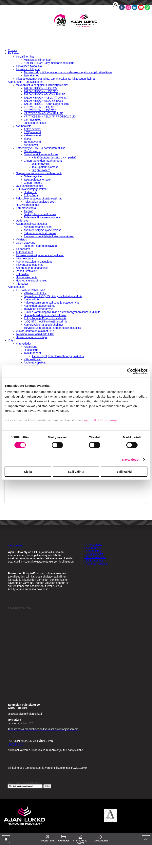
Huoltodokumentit (26, 277)
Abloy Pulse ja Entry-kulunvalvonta (45, 318)
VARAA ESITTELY (35, 293)
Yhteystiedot (23, 343)
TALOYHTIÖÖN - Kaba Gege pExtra (46, 103)
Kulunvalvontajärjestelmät (32, 189)
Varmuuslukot (32, 119)
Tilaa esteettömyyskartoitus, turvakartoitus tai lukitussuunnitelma (55, 78)
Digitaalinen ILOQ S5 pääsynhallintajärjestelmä (53, 296)
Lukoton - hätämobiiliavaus (40, 245)
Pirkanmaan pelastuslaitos (40, 233)
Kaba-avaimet (32, 135)
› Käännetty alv (93, 560)
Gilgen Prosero (41, 170)
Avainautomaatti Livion (38, 226)
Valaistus (21, 239)
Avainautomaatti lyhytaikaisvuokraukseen (49, 236)
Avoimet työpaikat (35, 362)
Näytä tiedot (131, 459)
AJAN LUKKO (15, 545)
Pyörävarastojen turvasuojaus (34, 261)
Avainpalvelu (31, 144)
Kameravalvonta (26, 208)
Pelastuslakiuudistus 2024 (40, 201)
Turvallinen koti (25, 56)
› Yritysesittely (93, 550)
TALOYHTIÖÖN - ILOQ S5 (40, 88)
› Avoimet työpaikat (96, 563)
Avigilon (28, 211)
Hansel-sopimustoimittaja (31, 337)
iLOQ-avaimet (32, 132)
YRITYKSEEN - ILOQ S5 (39, 107)
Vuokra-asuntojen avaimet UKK (35, 331)
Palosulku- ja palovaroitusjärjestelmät (39, 198)
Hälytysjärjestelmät (27, 204)
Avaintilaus (30, 346)
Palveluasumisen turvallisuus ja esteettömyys (51, 302)
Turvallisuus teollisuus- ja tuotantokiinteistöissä (52, 327)
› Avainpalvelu (93, 547)
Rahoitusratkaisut (26, 271)
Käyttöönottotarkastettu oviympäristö (54, 157)
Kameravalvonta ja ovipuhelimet (43, 324)
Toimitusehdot (32, 353)
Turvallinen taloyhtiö (28, 69)
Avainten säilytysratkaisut (31, 223)
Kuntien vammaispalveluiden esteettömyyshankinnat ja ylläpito (62, 312)
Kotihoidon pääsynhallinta (39, 305)
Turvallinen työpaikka (29, 66)
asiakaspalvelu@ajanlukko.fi (25, 713)
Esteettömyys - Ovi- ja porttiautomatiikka (41, 148)
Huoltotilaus (31, 349)
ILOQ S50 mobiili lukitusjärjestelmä (45, 321)
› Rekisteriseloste (94, 557)
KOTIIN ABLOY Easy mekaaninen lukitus (49, 62)
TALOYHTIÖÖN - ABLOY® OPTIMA (46, 97)
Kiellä (28, 471)
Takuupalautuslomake (45, 167)
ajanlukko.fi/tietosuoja (101, 420)
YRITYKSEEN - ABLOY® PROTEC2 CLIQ (50, 116)
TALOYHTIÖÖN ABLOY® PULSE (44, 94)
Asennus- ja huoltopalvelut (32, 267)
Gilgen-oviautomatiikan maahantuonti (39, 173)
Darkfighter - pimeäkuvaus (40, 214)
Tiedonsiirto (23, 249)
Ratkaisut (13, 53)
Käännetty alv (32, 359)
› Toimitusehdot (93, 554)
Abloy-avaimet (32, 129)
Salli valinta (76, 471)
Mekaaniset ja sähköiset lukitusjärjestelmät (42, 85)
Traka (27, 138)
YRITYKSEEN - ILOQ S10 (40, 110)
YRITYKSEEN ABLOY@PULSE (43, 113)
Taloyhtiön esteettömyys (38, 308)
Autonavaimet (24, 252)
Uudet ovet (22, 220)
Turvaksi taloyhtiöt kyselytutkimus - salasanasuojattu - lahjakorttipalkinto (68, 72)
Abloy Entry (31, 195)
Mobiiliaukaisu (32, 151)
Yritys (11, 340)
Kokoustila (22, 274)
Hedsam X (30, 192)
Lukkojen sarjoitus (35, 122)
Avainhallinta (23, 126)
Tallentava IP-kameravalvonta (42, 217)
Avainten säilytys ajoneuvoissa (42, 230)
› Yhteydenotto (93, 544)
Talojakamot (31, 75)
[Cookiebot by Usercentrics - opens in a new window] (130, 371)
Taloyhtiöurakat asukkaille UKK (35, 334)
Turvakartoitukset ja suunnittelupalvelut (40, 255)
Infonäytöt (22, 283)
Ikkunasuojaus (25, 258)
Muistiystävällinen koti (37, 59)
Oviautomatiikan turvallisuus (41, 154)
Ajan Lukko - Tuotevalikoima (25, 81)
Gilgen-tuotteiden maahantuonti (43, 160)
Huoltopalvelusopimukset (31, 280)
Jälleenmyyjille (40, 163)
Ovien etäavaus (25, 242)
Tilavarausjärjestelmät (29, 264)
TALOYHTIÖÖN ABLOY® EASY (44, 100)
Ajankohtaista (16, 286)
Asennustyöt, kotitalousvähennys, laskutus (58, 356)
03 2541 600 (15, 744)
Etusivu (12, 50)
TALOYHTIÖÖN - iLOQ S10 (41, 91)
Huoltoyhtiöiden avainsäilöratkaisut (45, 315)
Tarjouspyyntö (32, 141)
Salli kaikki (124, 471)
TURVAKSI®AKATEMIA (30, 290)
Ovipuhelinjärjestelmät (29, 185)
